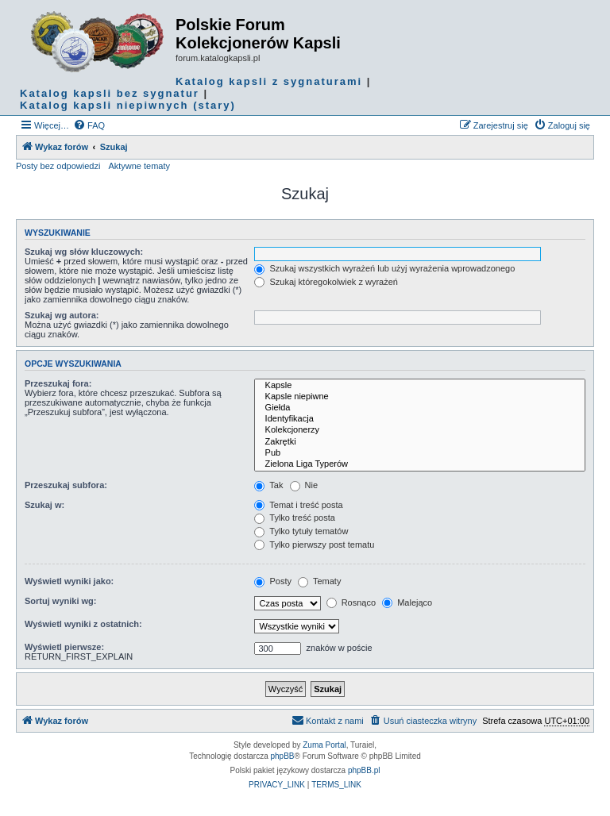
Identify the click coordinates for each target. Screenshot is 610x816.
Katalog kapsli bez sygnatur (109, 93)
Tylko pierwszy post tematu (314, 544)
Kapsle (420, 385)
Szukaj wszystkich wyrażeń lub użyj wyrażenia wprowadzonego (384, 268)
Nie (304, 485)
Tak (268, 485)
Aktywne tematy (139, 166)
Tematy (319, 581)
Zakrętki (420, 442)
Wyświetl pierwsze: (64, 647)
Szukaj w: (44, 505)
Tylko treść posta (294, 517)
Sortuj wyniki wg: (60, 601)
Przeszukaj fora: (58, 383)
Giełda (420, 408)
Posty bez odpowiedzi (58, 166)
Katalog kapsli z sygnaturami (269, 81)
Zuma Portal (324, 745)
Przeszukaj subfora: (66, 485)
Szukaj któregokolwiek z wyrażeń (325, 282)
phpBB (283, 756)
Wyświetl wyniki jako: (69, 581)
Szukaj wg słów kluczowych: (84, 251)
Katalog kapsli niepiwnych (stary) (128, 105)
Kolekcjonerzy (420, 430)
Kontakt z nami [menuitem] (327, 720)
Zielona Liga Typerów (420, 464)
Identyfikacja (420, 419)
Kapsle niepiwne (420, 396)
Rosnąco (351, 602)
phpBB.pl (364, 770)
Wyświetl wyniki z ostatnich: (83, 624)
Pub (420, 453)
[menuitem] (89, 125)
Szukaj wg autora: (62, 315)
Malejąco (407, 602)
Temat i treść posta (298, 505)
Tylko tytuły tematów (301, 531)
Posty (272, 581)
